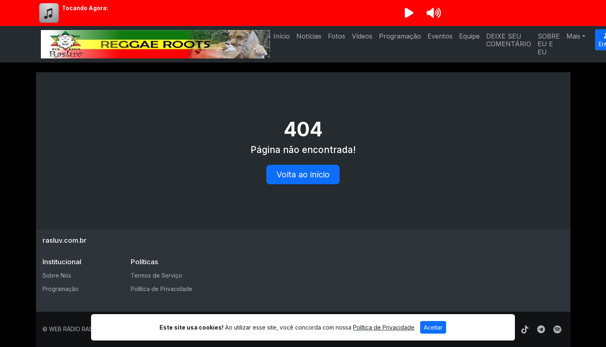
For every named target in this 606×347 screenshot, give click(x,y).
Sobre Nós (57, 275)
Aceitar (433, 327)
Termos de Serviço (156, 275)
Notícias (308, 36)
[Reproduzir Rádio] (409, 13)
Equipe (469, 36)
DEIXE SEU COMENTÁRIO (508, 40)
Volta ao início (303, 174)
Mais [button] (573, 36)
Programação (400, 36)
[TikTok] (525, 329)
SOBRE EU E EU (549, 44)
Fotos (336, 36)
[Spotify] (557, 329)
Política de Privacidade (161, 288)
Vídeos (362, 36)
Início (281, 36)
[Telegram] (541, 329)
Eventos (440, 36)
